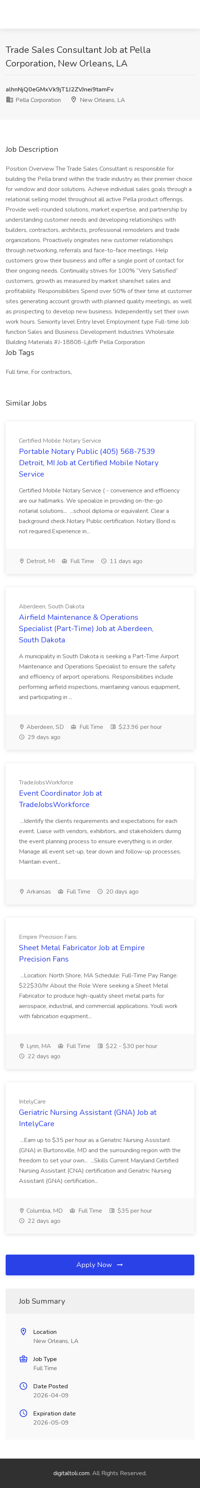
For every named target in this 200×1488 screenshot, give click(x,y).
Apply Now (100, 1264)
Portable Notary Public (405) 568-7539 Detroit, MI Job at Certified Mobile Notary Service (88, 462)
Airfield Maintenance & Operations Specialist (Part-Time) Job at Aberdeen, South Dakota (86, 628)
